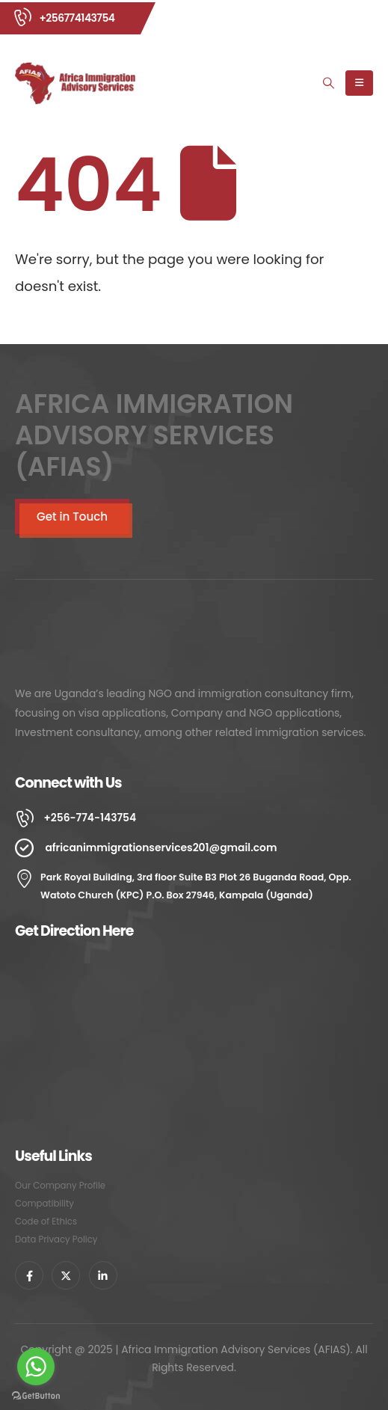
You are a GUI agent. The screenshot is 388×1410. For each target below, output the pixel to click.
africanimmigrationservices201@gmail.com (161, 847)
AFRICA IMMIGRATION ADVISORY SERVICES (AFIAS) (154, 435)
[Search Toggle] (329, 83)
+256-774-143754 (89, 817)
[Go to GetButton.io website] (36, 1395)
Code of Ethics (46, 1221)
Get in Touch (72, 516)
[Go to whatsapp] (36, 1366)
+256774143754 (76, 17)
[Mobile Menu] (359, 83)
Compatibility (44, 1204)
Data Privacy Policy (56, 1239)
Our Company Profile (60, 1186)
